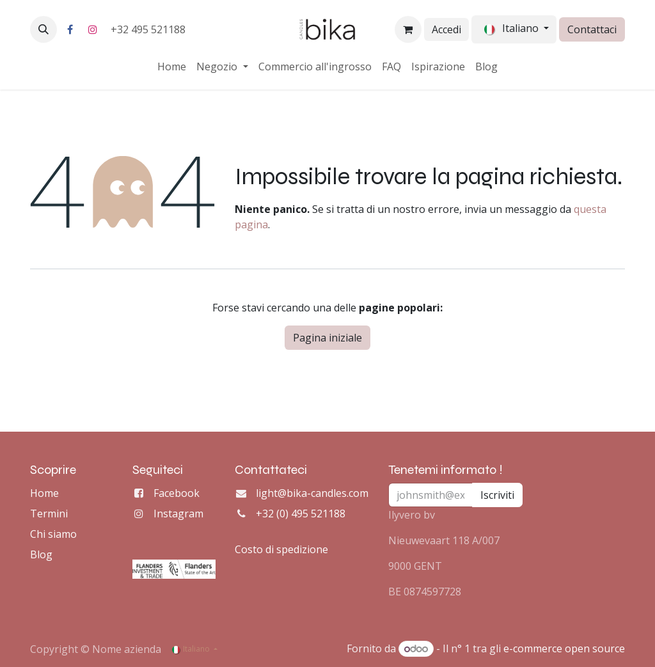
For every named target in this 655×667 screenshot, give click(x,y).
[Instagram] (93, 29)
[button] (43, 29)
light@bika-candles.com (312, 493)
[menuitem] (171, 66)
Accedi (446, 29)
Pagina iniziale (327, 338)
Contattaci (592, 29)
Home (44, 493)
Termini (49, 513)
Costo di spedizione (281, 549)
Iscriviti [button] (497, 495)
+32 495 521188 (149, 29)
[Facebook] (69, 29)
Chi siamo (53, 534)
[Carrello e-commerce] (408, 29)
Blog (41, 554)
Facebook (177, 493)
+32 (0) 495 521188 (300, 513)
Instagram (178, 513)
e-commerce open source (564, 648)
